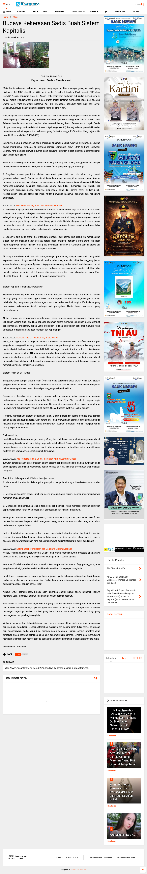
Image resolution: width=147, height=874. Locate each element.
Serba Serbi (78, 12)
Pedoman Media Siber (126, 857)
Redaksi (59, 857)
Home (7, 12)
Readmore (112, 735)
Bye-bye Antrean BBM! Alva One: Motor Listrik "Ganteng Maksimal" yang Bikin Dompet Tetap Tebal (124, 757)
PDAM (136, 12)
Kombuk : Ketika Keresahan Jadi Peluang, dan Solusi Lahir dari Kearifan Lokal (122, 792)
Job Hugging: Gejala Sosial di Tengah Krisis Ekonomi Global (46, 458)
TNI (35, 12)
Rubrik (94, 12)
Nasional (21, 12)
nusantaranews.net (78, 870)
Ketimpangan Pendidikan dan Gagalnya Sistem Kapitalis (44, 549)
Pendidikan (120, 12)
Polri (45, 12)
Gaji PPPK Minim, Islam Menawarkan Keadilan (39, 205)
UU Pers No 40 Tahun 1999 (101, 857)
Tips (105, 12)
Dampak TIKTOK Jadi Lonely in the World (37, 337)
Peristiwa (59, 12)
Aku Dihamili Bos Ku (122, 834)
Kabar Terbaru (115, 614)
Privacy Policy (72, 857)
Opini (15, 17)
